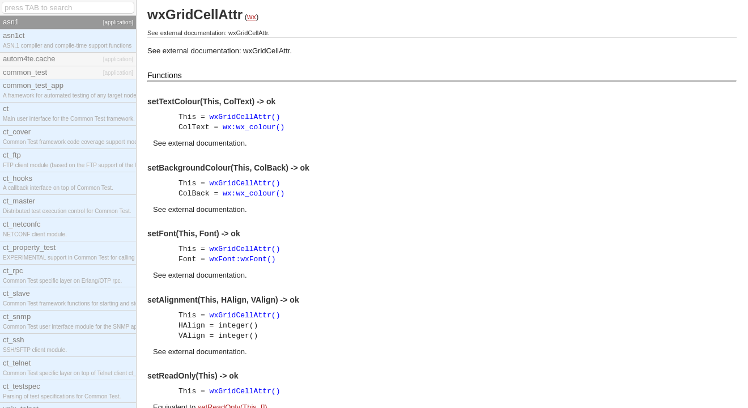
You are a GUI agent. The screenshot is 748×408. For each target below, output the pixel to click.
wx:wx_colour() (253, 127)
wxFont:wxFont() (243, 259)
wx (251, 16)
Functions (164, 75)
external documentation (206, 143)
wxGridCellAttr (266, 50)
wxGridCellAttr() (245, 117)
